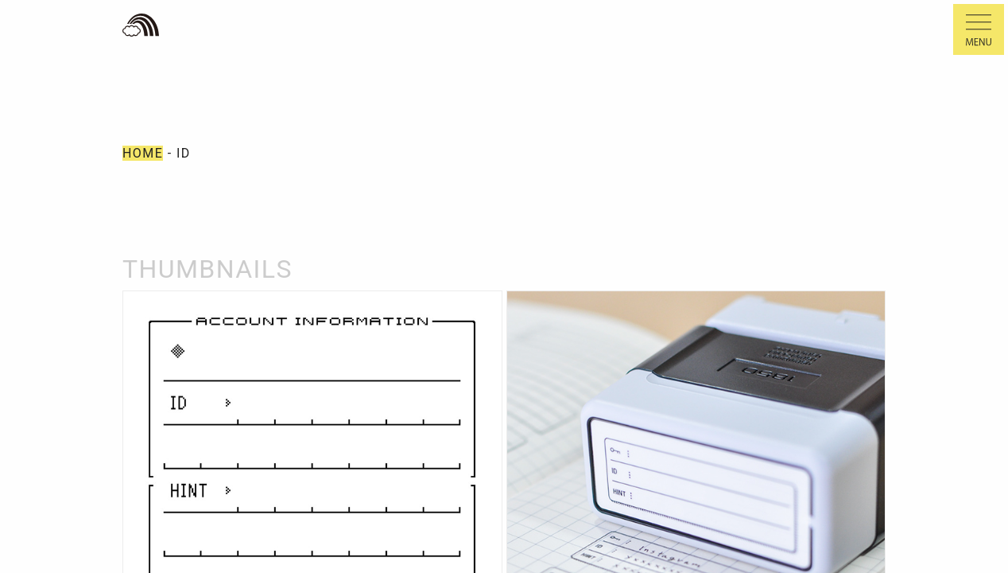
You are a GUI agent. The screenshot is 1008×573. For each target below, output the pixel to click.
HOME (142, 153)
